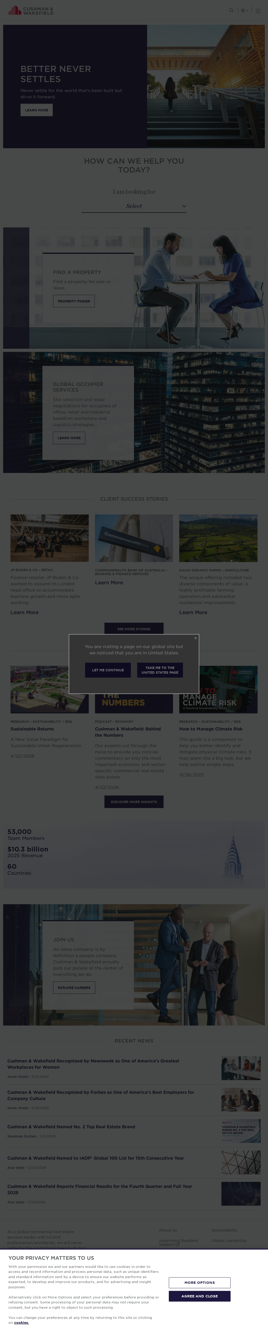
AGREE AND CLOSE (199, 1296)
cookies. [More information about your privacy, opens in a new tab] (21, 1322)
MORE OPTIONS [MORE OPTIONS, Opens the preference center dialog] (200, 1282)
